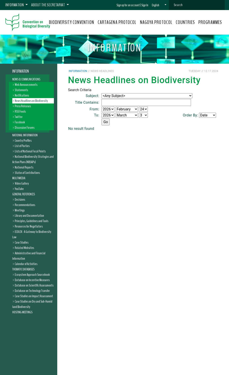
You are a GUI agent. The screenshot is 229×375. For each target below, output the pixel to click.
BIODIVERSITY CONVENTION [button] (71, 22)
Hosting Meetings (22, 312)
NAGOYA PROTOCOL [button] (156, 22)
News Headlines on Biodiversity (31, 100)
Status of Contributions (27, 172)
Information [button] (15, 5)
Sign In (144, 5)
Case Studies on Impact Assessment (34, 296)
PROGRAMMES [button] (210, 22)
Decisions (20, 199)
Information (20, 71)
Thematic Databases (23, 269)
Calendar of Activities (26, 263)
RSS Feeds (20, 111)
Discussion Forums (24, 127)
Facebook (20, 122)
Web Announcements (26, 84)
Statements (21, 90)
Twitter (19, 116)
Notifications (22, 95)
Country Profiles (23, 140)
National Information (25, 135)
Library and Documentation (29, 215)
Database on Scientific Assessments (34, 285)
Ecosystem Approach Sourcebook (32, 274)
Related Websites (24, 247)
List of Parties (22, 145)
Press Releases (23, 106)
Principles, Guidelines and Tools (31, 221)
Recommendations (25, 204)
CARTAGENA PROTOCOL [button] (117, 22)
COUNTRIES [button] (185, 22)
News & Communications (26, 79)
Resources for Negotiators (29, 226)
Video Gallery (22, 183)
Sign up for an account (128, 5)
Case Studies (21, 242)
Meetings (20, 210)
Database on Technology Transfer (32, 290)
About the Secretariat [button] (48, 5)
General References (23, 194)
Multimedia (18, 178)
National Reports (24, 167)
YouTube (19, 188)
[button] (159, 5)
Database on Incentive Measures (32, 280)
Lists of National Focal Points (30, 151)
